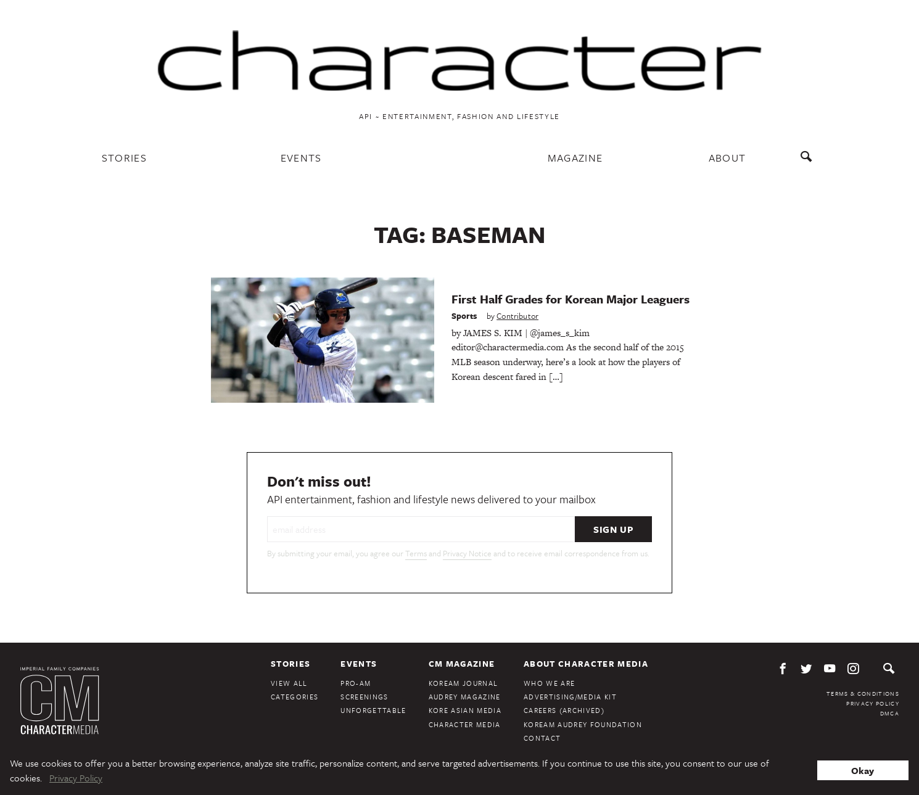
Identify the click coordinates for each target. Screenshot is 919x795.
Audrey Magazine (465, 696)
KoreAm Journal (463, 683)
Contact (542, 738)
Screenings (364, 696)
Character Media (465, 724)
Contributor (517, 316)
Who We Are (549, 683)
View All (289, 683)
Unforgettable (373, 710)
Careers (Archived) (564, 710)
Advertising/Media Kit (570, 696)
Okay (862, 770)
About (727, 157)
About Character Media (586, 663)
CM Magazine (462, 663)
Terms (416, 553)
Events (301, 157)
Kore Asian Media (465, 710)
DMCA (889, 713)
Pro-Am (355, 683)
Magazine (575, 157)
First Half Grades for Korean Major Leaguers (570, 298)
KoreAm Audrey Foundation (583, 724)
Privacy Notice (467, 553)
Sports (464, 316)
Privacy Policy (872, 703)
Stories (124, 157)
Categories (294, 696)
